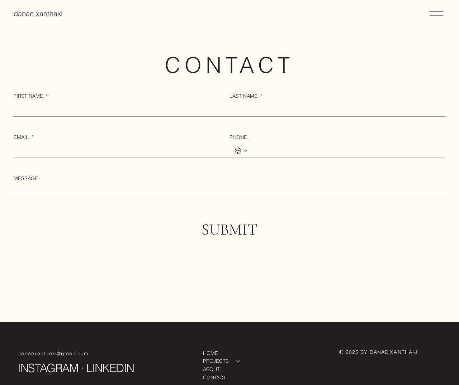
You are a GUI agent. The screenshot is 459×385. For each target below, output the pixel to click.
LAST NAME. (246, 96)
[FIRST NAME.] (119, 109)
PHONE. (239, 137)
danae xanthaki (38, 13)
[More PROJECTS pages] (238, 361)
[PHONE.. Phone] (344, 150)
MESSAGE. (26, 178)
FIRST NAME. (31, 96)
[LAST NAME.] (335, 109)
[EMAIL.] (119, 150)
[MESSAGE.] (227, 191)
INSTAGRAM (48, 368)
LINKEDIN (110, 368)
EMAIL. (23, 137)
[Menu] (436, 13)
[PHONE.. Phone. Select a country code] (241, 150)
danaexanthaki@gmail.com (53, 353)
